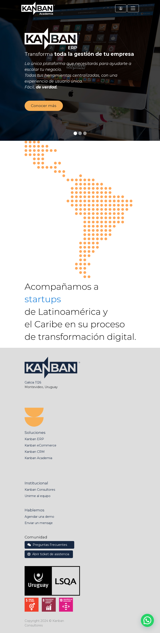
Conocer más (43, 105)
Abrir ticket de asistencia (48, 554)
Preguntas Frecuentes (49, 545)
